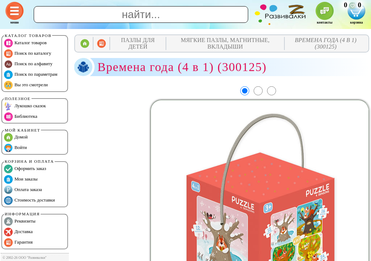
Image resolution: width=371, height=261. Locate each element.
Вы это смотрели (26, 85)
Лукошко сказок (25, 106)
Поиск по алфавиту (28, 64)
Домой (16, 137)
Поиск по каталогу (27, 53)
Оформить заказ (25, 169)
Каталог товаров (25, 43)
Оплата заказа (23, 190)
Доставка (18, 232)
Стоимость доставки (29, 200)
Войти (15, 148)
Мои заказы (21, 179)
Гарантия (18, 242)
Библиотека (20, 116)
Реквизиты (20, 221)
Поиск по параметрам (30, 74)
